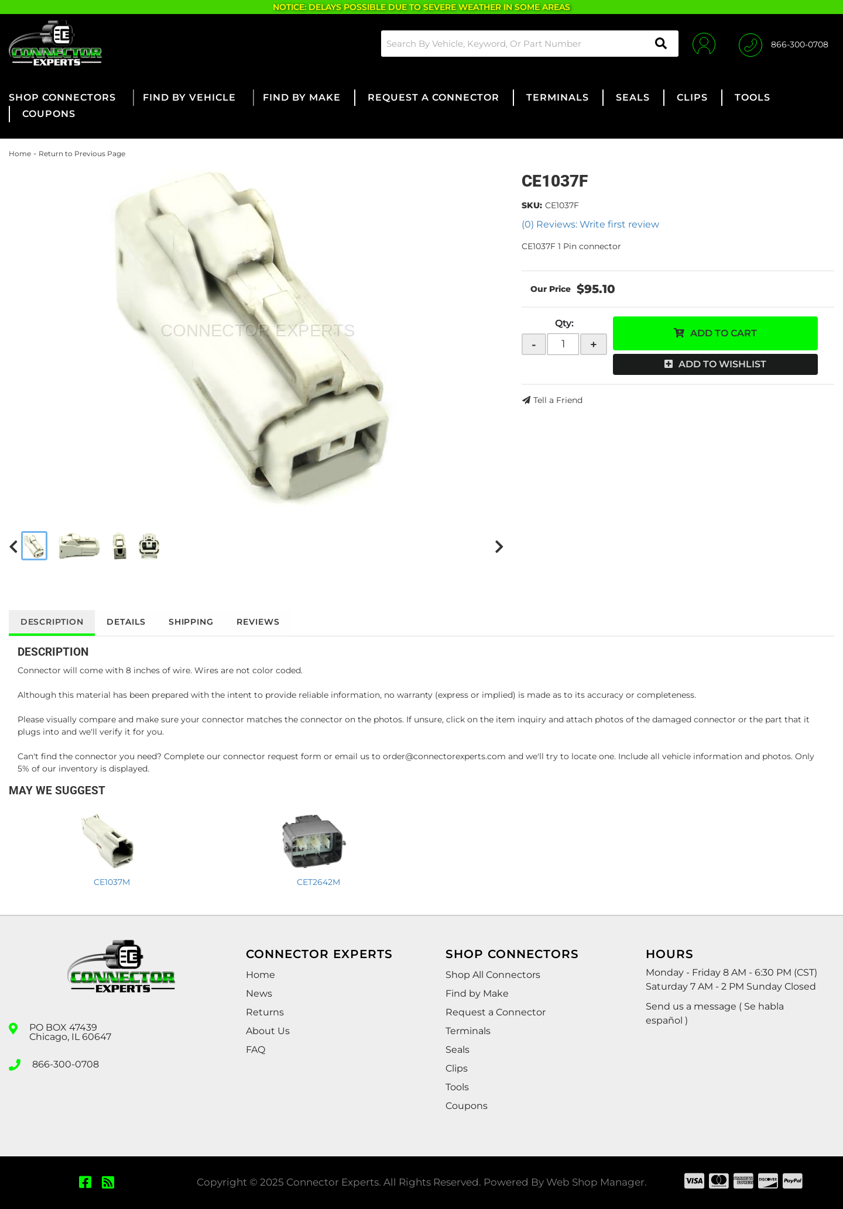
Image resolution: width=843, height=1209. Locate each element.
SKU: (532, 205)
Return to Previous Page (82, 153)
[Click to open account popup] (704, 43)
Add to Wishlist (722, 364)
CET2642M (318, 882)
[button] (529, 43)
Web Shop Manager (595, 1182)
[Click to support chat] (783, 43)
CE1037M (112, 882)
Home (20, 153)
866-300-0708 (65, 1064)
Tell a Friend (557, 400)
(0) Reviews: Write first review (590, 224)
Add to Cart (723, 333)
